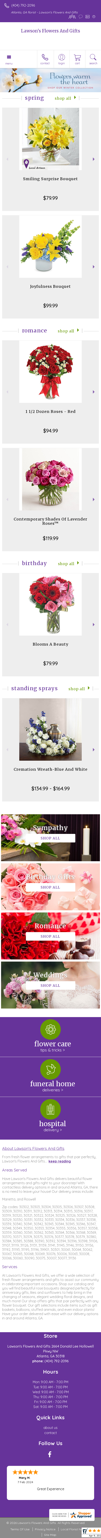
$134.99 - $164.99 (50, 788)
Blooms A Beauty (50, 644)
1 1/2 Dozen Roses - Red (50, 411)
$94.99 (50, 430)
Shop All (63, 98)
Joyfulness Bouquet (50, 286)
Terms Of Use (20, 1529)
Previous (6, 159)
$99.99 (50, 305)
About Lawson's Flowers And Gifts (33, 1148)
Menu (9, 63)
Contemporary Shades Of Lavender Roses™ (50, 521)
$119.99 (50, 538)
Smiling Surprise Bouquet (50, 178)
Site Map (50, 1535)
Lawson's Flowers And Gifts (50, 31)
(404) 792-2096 (23, 5)
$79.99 (50, 198)
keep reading (60, 1161)
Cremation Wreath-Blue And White (51, 769)
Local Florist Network (76, 1529)
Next (94, 159)
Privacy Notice (45, 1529)
